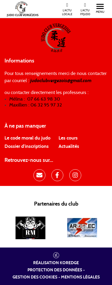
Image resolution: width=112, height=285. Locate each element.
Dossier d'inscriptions (26, 146)
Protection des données (54, 270)
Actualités (69, 146)
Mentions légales (80, 277)
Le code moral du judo (27, 138)
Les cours (68, 138)
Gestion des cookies (35, 277)
